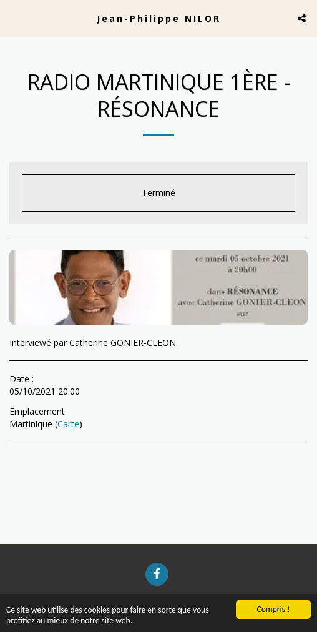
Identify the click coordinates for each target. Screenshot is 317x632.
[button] (13, 18)
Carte (68, 424)
